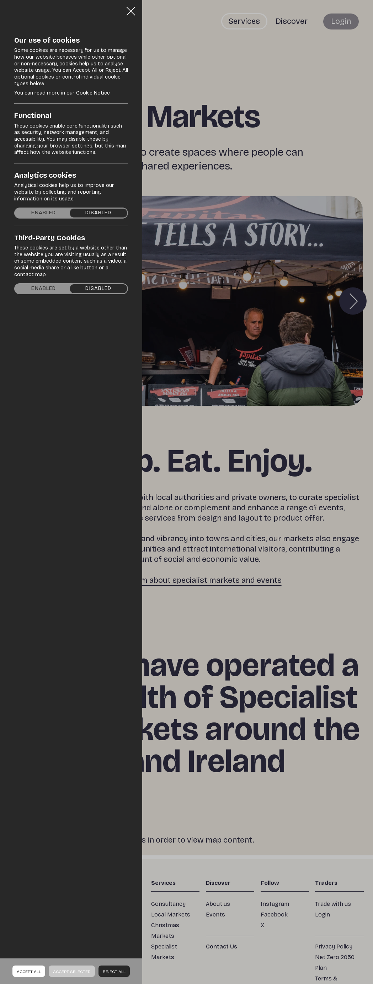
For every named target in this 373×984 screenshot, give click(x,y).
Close (131, 8)
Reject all (114, 971)
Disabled (98, 213)
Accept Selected (72, 971)
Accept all (29, 971)
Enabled (43, 213)
